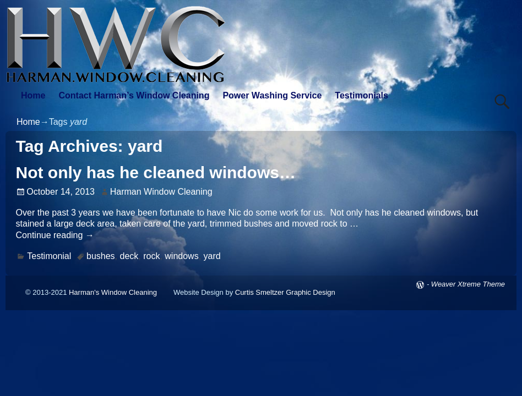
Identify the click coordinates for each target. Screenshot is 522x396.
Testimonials (361, 95)
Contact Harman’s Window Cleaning (133, 95)
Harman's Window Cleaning (113, 292)
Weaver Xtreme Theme (468, 284)
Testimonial (49, 256)
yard (212, 256)
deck (129, 256)
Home (33, 95)
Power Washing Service (272, 95)
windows (181, 256)
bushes (100, 256)
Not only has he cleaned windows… (156, 172)
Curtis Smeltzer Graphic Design (285, 292)
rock (151, 256)
